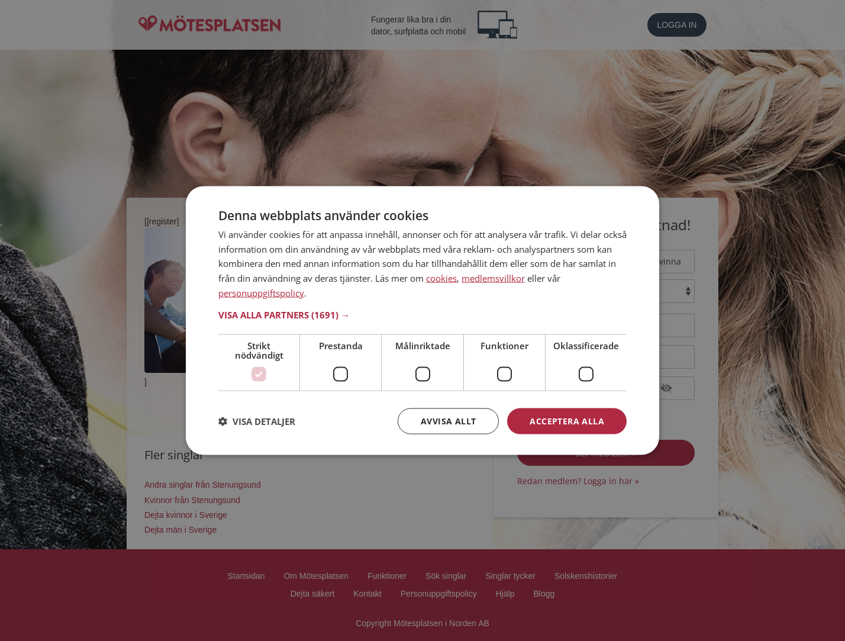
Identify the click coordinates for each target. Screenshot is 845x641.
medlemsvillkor (493, 278)
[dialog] (422, 320)
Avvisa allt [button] (448, 420)
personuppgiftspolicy (261, 292)
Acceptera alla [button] (567, 420)
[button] (422, 314)
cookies (441, 278)
